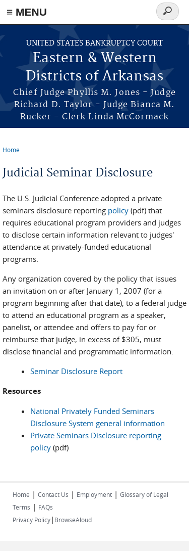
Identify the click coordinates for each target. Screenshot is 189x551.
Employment (94, 494)
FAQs (45, 507)
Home (11, 150)
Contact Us (53, 494)
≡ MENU (27, 12)
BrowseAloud (73, 520)
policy (118, 210)
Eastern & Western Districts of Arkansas (94, 67)
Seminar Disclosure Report (76, 371)
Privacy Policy (31, 520)
